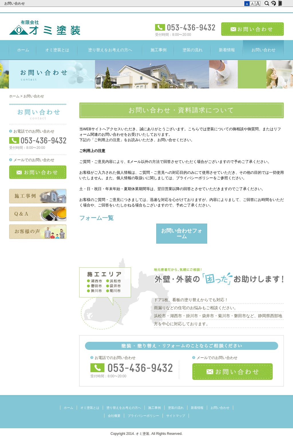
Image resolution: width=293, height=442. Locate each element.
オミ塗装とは (57, 50)
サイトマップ (175, 415)
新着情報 (227, 50)
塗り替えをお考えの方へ (110, 50)
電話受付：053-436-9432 (185, 27)
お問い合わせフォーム (181, 233)
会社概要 (114, 415)
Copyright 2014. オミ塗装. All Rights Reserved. (146, 434)
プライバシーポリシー (143, 415)
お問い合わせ (15, 3)
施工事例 (159, 50)
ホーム (23, 50)
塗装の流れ (193, 50)
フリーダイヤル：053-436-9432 (131, 367)
